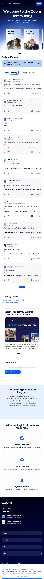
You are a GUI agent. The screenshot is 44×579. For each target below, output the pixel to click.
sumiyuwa (10, 202)
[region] (22, 571)
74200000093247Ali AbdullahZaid (17, 101)
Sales (4, 547)
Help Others (28, 72)
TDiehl (9, 244)
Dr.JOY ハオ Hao (12, 79)
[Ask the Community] (31, 39)
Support (5, 553)
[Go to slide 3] (24, 353)
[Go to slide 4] (26, 353)
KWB (8, 223)
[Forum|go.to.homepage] (13, 3)
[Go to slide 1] (18, 353)
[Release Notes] (22, 442)
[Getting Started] (13, 39)
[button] (3, 3)
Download (6, 540)
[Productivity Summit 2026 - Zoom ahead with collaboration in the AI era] (22, 63)
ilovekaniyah (10, 118)
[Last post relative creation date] (38, 94)
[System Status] (22, 484)
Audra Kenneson (12, 266)
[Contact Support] (22, 463)
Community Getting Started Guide (15, 300)
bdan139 (9, 159)
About (5, 533)
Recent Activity (10, 72)
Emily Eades (10, 137)
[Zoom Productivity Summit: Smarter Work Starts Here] (22, 330)
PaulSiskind (10, 180)
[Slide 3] (25, 53)
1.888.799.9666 (7, 511)
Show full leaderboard (12, 372)
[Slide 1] (20, 53)
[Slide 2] (23, 53)
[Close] (40, 566)
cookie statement (7, 571)
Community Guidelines (11, 303)
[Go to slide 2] (22, 353)
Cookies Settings (22, 577)
